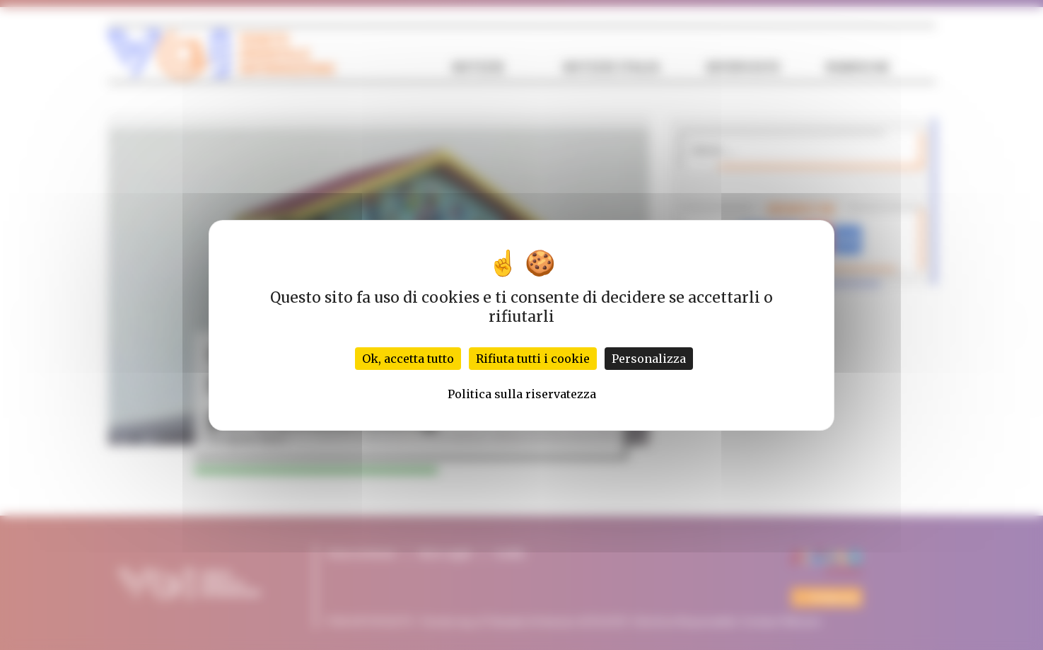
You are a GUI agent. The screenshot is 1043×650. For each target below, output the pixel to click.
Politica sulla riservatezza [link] (522, 394)
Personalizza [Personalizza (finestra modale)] (649, 359)
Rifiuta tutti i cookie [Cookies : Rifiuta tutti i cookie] (533, 359)
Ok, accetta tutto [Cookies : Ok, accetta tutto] (408, 359)
